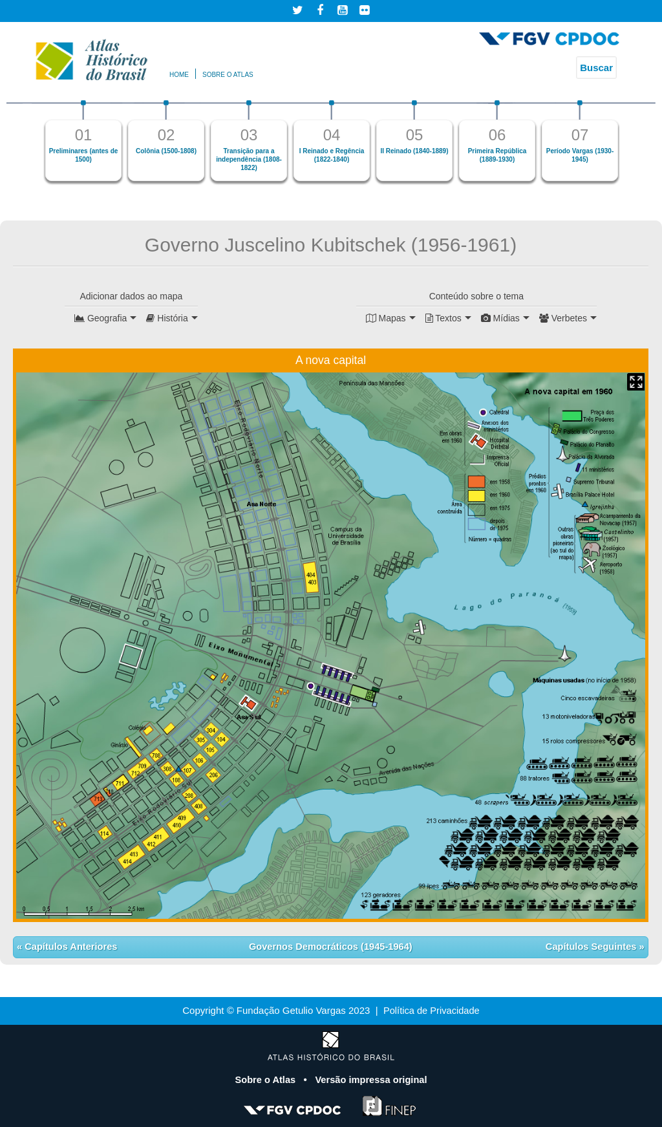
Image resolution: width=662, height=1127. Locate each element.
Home (179, 74)
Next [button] (636, 146)
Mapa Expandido (636, 381)
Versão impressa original (371, 1078)
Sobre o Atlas (265, 1078)
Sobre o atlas (227, 74)
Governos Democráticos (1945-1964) (330, 946)
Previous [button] (26, 146)
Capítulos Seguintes (591, 946)
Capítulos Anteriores (71, 946)
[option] (83, 140)
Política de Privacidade (431, 1010)
